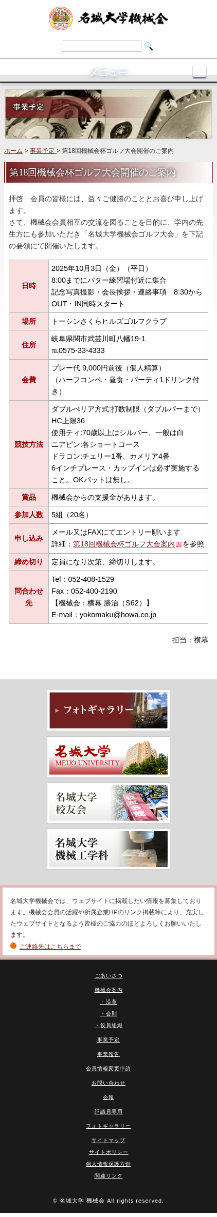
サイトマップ (108, 1140)
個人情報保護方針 (108, 1164)
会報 (108, 1097)
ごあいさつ (109, 975)
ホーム (13, 150)
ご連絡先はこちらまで (50, 946)
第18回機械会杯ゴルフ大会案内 (124, 544)
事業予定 (43, 150)
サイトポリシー (109, 1152)
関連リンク (109, 1176)
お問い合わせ (108, 1083)
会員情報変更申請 (108, 1068)
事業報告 (108, 1054)
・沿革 (108, 1002)
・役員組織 (109, 1025)
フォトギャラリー (108, 1126)
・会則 (108, 1013)
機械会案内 (109, 990)
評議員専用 (109, 1111)
